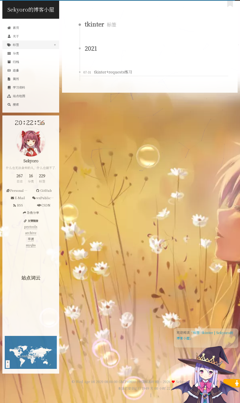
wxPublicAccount (44, 198)
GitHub (44, 190)
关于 (13, 36)
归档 (13, 62)
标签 (13, 44)
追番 (13, 70)
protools (30, 226)
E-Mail (17, 198)
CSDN (43, 205)
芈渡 (31, 239)
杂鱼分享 (30, 212)
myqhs (31, 245)
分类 (13, 53)
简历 (13, 79)
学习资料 (16, 87)
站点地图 (16, 96)
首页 (13, 27)
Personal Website (18, 190)
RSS (18, 205)
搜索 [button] (13, 104)
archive (30, 232)
